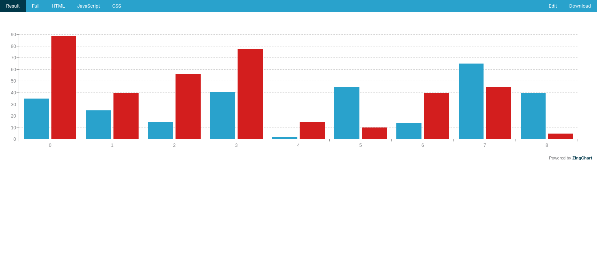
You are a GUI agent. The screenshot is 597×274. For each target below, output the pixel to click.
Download (580, 6)
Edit (553, 6)
